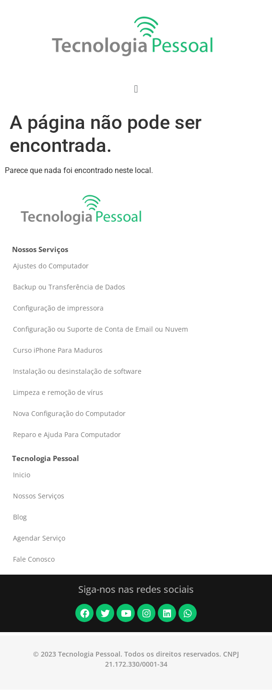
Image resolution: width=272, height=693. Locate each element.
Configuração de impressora (58, 307)
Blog (20, 516)
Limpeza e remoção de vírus (58, 392)
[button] (136, 89)
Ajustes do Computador (51, 265)
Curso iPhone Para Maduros (58, 350)
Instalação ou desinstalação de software (77, 371)
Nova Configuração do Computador (69, 413)
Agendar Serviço (39, 538)
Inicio (21, 474)
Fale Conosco (34, 559)
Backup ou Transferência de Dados (69, 286)
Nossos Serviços (38, 495)
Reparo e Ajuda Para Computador (67, 434)
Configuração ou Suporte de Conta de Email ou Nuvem (100, 329)
